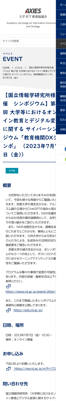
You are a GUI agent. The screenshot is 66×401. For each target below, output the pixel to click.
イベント (19, 68)
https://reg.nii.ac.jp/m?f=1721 (35, 368)
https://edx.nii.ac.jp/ (28, 310)
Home (6, 68)
